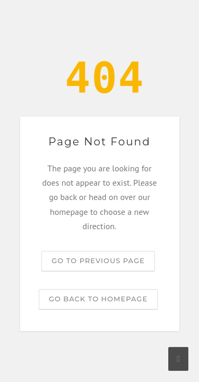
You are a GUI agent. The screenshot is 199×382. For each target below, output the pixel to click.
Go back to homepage (98, 298)
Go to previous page (97, 260)
